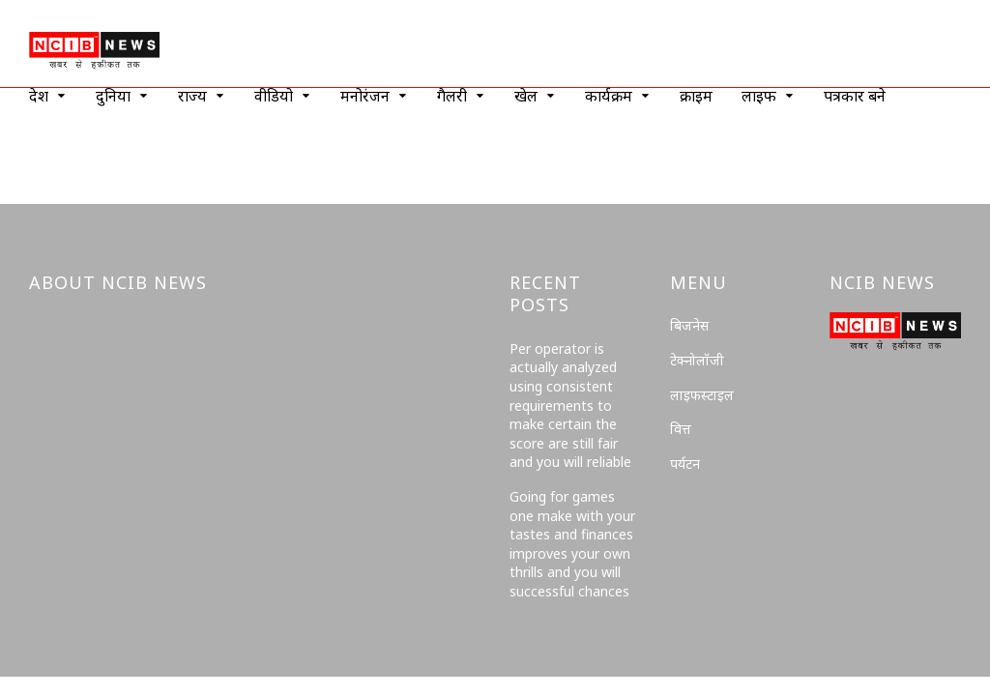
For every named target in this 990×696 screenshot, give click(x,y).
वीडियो (273, 95)
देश (38, 95)
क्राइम (696, 95)
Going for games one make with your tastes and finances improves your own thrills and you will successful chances (572, 543)
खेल (526, 95)
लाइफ (759, 95)
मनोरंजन (365, 95)
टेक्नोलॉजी (697, 360)
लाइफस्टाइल (702, 395)
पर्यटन (685, 463)
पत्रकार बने (855, 95)
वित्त (680, 429)
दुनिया (113, 95)
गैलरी (452, 95)
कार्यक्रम (608, 95)
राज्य (192, 95)
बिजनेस (689, 325)
